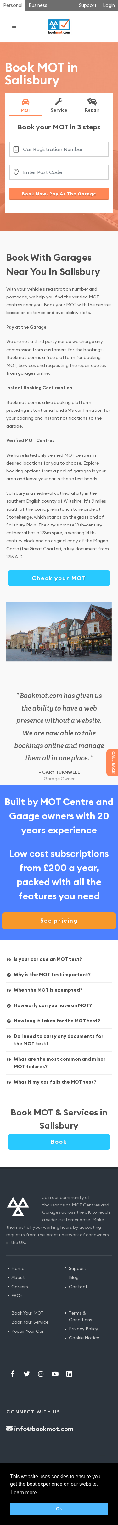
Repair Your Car (27, 1331)
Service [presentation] (58, 105)
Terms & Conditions (80, 1316)
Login (109, 5)
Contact (78, 1286)
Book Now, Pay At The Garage (59, 194)
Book (59, 1141)
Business (38, 5)
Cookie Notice (84, 1338)
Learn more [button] (24, 1492)
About (18, 1277)
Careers (19, 1286)
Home (17, 1268)
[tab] (25, 106)
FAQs (17, 1296)
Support (88, 5)
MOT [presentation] (25, 105)
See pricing (59, 920)
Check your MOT (59, 578)
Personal (12, 5)
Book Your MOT (27, 1313)
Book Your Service (29, 1322)
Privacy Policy (83, 1329)
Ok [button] (59, 1508)
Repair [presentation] (92, 105)
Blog (74, 1277)
